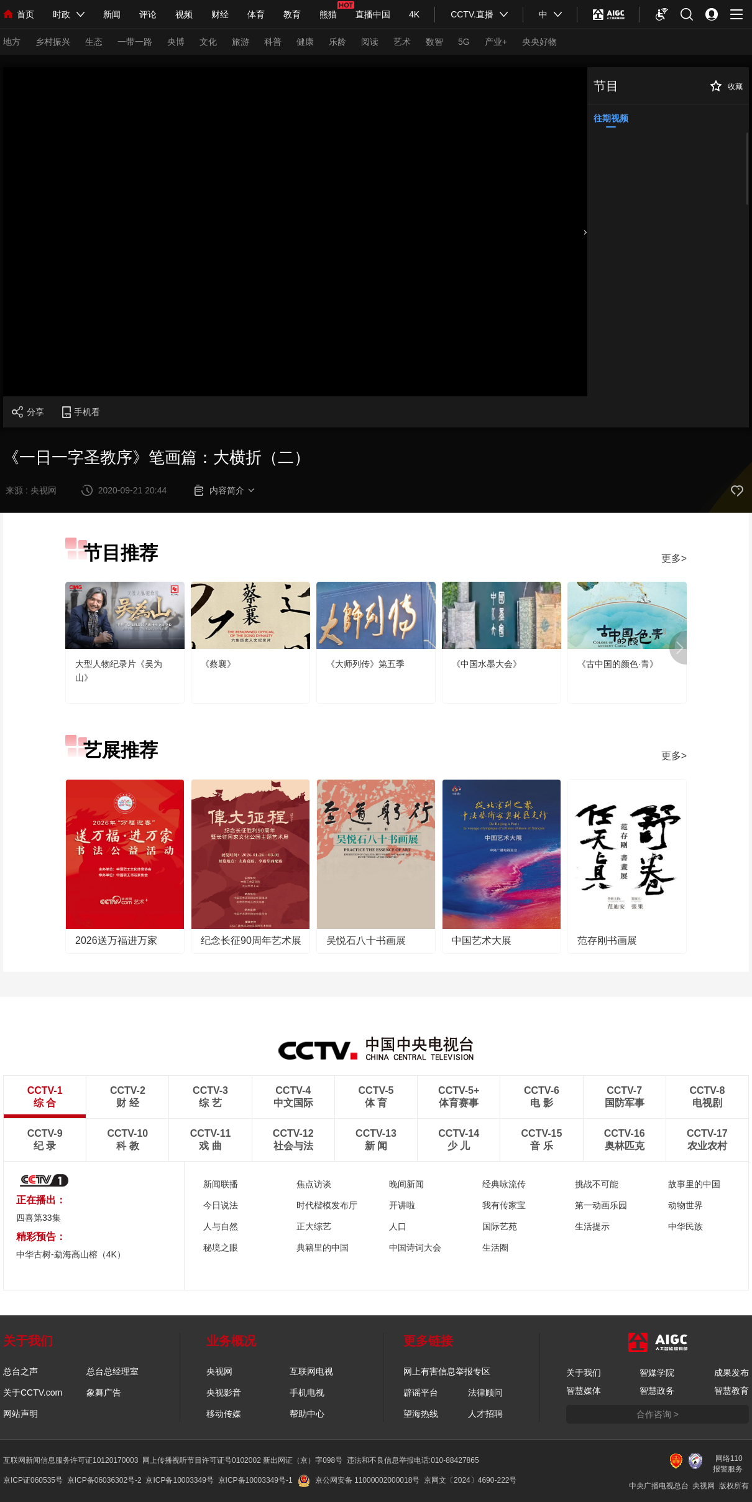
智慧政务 (657, 1391)
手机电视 (307, 1392)
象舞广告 (103, 1392)
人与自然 (220, 1226)
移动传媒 (223, 1414)
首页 (18, 14)
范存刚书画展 (607, 940)
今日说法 (220, 1205)
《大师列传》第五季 (365, 664)
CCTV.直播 (472, 14)
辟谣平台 (420, 1392)
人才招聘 (485, 1414)
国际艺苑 (499, 1226)
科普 (273, 42)
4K (414, 14)
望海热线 (420, 1414)
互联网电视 (311, 1371)
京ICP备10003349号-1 (255, 1480)
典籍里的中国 (322, 1247)
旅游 (240, 42)
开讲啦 (402, 1205)
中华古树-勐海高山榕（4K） (71, 1254)
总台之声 (20, 1371)
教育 (292, 14)
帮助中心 (307, 1414)
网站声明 (20, 1414)
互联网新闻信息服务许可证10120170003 (70, 1460)
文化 (208, 42)
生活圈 (495, 1247)
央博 (176, 42)
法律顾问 (485, 1392)
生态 (94, 42)
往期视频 (611, 118)
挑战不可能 (596, 1184)
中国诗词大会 (415, 1247)
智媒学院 (657, 1373)
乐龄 (337, 42)
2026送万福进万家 (116, 940)
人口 (397, 1226)
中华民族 (685, 1226)
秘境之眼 (220, 1247)
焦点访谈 (313, 1184)
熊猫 (328, 14)
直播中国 (372, 14)
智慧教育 (731, 1391)
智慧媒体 (583, 1391)
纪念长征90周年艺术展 (251, 940)
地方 (12, 42)
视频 (184, 14)
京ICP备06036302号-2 (104, 1480)
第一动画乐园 (601, 1205)
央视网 (219, 1371)
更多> (674, 558)
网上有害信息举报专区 (446, 1371)
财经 (220, 14)
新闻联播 (220, 1184)
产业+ (496, 42)
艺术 (402, 42)
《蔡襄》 (218, 664)
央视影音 (223, 1392)
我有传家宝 (504, 1205)
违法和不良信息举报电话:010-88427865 (413, 1460)
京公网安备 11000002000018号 (359, 1480)
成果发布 (731, 1373)
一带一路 (134, 42)
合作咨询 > (657, 1414)
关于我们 (583, 1373)
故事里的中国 (694, 1184)
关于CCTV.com (32, 1392)
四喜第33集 (38, 1218)
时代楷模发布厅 (326, 1205)
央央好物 (539, 42)
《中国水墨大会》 (486, 664)
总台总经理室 (112, 1371)
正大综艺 (313, 1226)
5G (464, 42)
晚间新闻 (406, 1184)
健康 (305, 42)
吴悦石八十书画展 (366, 940)
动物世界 (685, 1205)
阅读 (369, 42)
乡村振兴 (52, 42)
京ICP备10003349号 (179, 1480)
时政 (61, 14)
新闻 (112, 14)
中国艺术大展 (481, 940)
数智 (434, 42)
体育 (256, 14)
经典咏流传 (504, 1184)
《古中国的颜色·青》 (617, 664)
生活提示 (592, 1226)
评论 (148, 14)
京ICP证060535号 (33, 1480)
